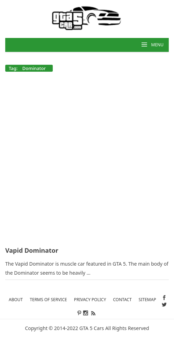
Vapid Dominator (31, 250)
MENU (157, 45)
